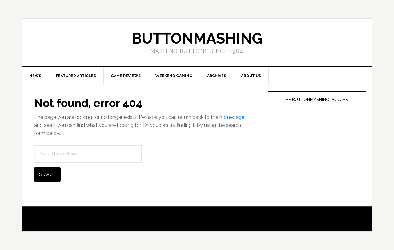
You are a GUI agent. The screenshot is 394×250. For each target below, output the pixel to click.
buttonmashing (197, 38)
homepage (231, 117)
